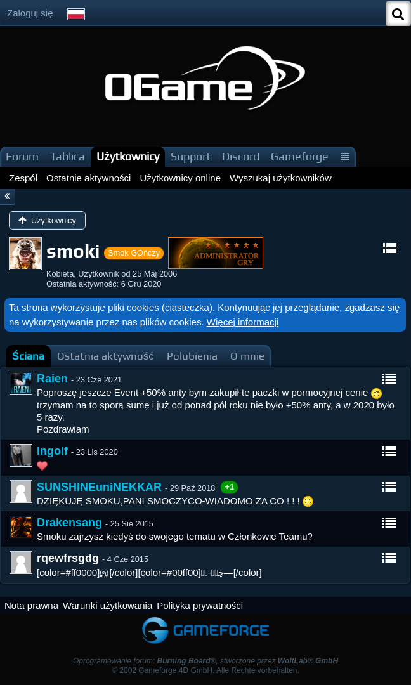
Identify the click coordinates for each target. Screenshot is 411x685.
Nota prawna (31, 605)
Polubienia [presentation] (192, 356)
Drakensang (69, 522)
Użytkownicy (127, 156)
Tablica (67, 156)
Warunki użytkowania (107, 605)
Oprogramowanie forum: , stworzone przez (205, 660)
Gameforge (300, 156)
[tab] (28, 356)
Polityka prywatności (200, 605)
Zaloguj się (30, 13)
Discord (240, 156)
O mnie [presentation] (247, 356)
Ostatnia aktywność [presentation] (105, 356)
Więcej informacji (242, 321)
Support (191, 156)
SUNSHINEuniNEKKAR (99, 487)
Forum (22, 156)
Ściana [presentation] (28, 356)
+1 (229, 487)
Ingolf (52, 451)
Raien (52, 378)
